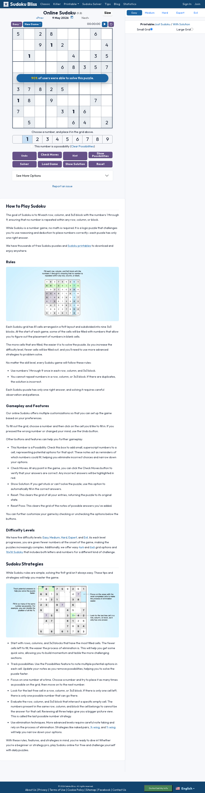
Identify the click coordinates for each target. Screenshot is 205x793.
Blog (117, 4)
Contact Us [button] (119, 788)
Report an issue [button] (62, 184)
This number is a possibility (51, 146)
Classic (45, 4)
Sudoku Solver (91, 4)
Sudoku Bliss (20, 4)
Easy (16, 24)
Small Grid (145, 29)
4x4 (81, 545)
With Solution (181, 24)
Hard (64, 535)
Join (197, 4)
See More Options (28, 174)
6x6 (92, 545)
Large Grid (185, 29)
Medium (55, 535)
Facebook (104, 788)
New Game (32, 24)
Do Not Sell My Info (158, 786)
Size (107, 13)
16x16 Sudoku (14, 550)
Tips (108, 4)
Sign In (187, 4)
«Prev (39, 18)
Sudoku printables (79, 244)
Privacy (42, 788)
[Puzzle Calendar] (71, 17)
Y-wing (111, 725)
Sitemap (91, 788)
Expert (72, 535)
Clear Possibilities (82, 146)
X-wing (95, 725)
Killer (57, 4)
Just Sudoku (162, 24)
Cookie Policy (75, 788)
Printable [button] (70, 4)
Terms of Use (57, 788)
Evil (86, 535)
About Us (30, 788)
